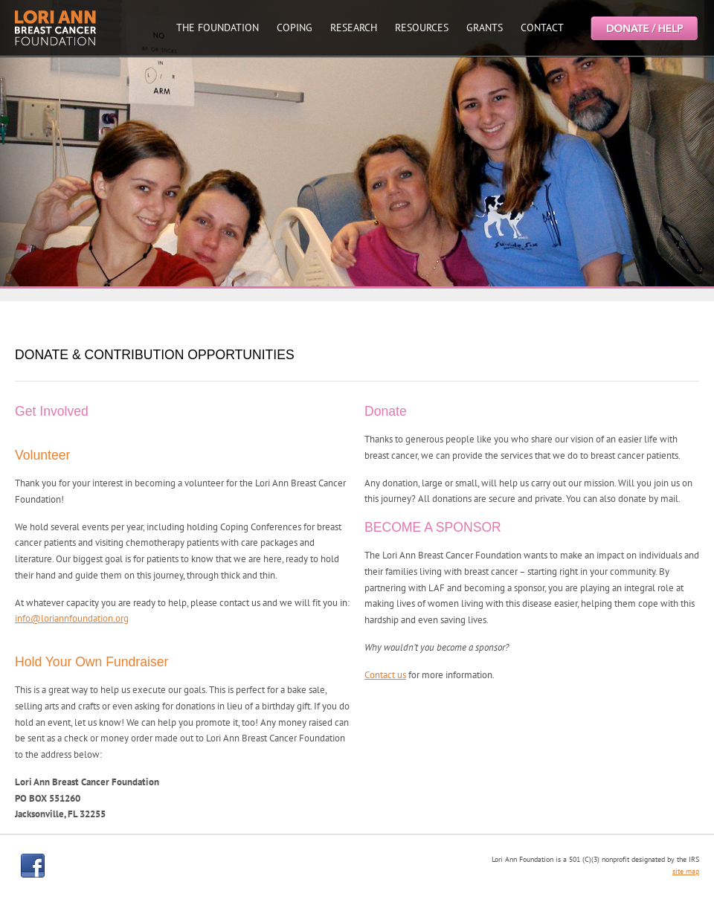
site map (685, 871)
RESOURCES (421, 27)
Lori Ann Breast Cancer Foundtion (56, 27)
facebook (33, 866)
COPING (294, 27)
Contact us (385, 675)
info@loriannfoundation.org (72, 618)
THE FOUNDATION (217, 27)
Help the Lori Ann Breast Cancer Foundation (643, 28)
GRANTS (484, 27)
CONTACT (542, 27)
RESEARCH (353, 27)
